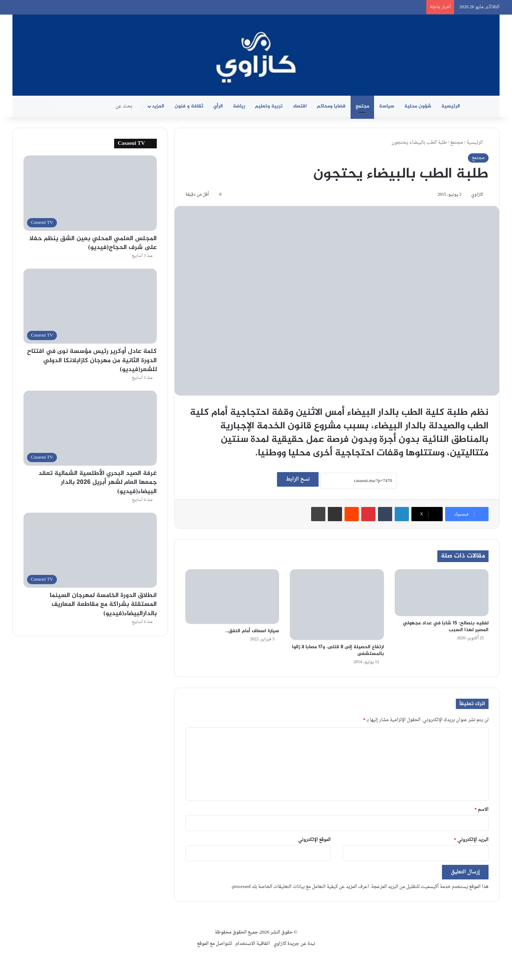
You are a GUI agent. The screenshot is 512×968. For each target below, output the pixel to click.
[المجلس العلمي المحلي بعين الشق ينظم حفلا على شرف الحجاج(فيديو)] (90, 193)
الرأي (218, 106)
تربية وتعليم (269, 106)
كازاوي (477, 195)
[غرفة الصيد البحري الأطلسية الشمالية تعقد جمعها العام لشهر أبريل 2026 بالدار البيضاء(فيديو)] (90, 428)
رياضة (239, 106)
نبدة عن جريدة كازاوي (294, 943)
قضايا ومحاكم (331, 106)
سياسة (386, 106)
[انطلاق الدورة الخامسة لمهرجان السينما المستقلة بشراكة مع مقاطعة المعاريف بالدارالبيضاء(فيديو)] (90, 550)
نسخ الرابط (298, 479)
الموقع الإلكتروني (314, 839)
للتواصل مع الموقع (214, 943)
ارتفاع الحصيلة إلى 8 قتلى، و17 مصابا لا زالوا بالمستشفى (338, 650)
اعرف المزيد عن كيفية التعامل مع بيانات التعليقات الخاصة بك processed (300, 886)
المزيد (158, 106)
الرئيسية (450, 106)
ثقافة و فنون (189, 106)
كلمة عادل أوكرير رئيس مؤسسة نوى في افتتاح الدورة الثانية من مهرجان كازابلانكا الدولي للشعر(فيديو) (92, 360)
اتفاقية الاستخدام (252, 943)
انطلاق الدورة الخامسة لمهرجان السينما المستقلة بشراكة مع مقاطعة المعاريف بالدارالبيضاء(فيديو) (103, 604)
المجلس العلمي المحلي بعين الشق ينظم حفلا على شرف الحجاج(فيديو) (93, 243)
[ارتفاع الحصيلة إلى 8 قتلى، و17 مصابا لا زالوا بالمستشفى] (337, 604)
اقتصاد (300, 106)
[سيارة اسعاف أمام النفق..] (232, 596)
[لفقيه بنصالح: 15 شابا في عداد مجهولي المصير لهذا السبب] (442, 592)
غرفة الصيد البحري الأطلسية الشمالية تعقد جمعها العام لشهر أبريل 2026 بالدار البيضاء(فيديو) (97, 482)
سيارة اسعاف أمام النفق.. (252, 631)
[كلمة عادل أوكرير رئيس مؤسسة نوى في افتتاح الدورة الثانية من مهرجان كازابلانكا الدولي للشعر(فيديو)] (90, 306)
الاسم (482, 809)
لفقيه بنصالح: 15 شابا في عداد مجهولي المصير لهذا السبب (446, 626)
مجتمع (362, 106)
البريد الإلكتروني (471, 839)
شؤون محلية (417, 106)
